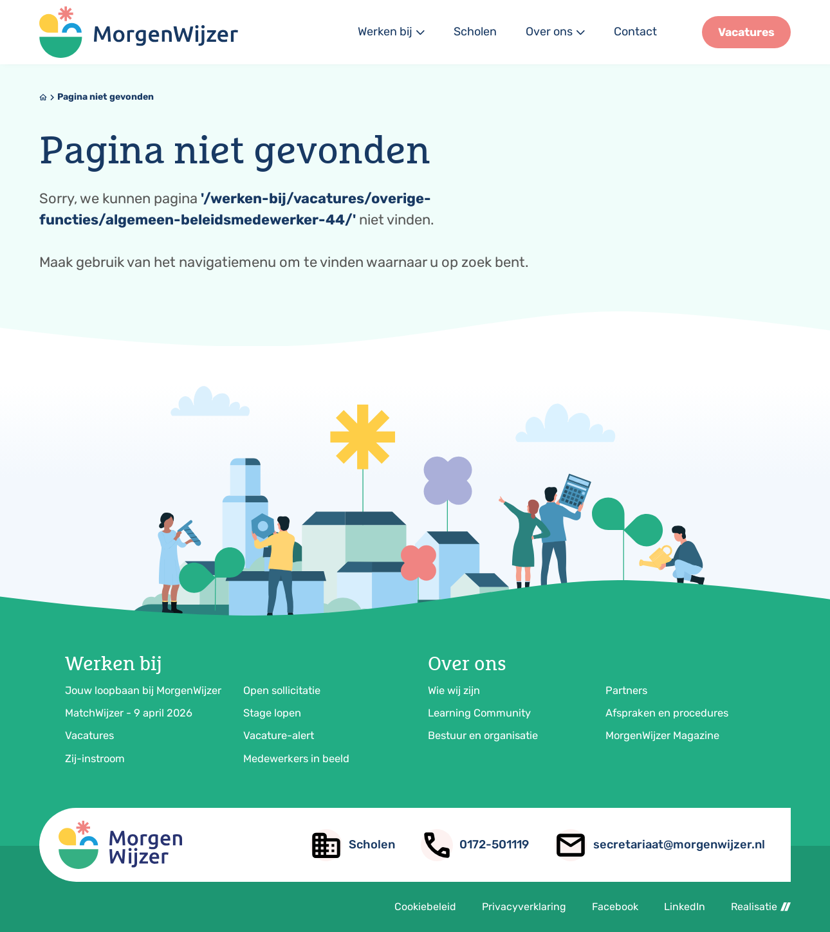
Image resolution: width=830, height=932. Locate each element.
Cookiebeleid (425, 906)
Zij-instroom (95, 759)
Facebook (615, 906)
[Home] (43, 97)
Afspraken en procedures (666, 713)
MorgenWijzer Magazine (662, 735)
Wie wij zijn (454, 690)
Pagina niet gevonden (105, 96)
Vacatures (89, 735)
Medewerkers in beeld (296, 759)
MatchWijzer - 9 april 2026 (128, 713)
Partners (626, 690)
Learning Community (479, 713)
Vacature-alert (278, 735)
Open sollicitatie (281, 690)
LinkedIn (684, 906)
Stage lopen (272, 713)
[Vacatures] (746, 32)
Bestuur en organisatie (483, 735)
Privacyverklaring (524, 906)
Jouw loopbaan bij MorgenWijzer (143, 690)
